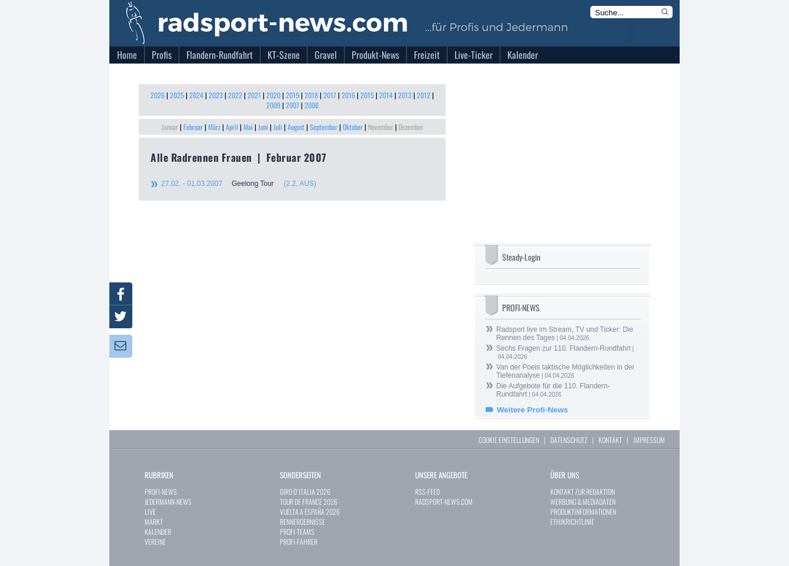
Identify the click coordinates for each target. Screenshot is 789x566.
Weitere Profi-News (532, 409)
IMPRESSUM (649, 440)
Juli (277, 127)
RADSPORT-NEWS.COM (444, 502)
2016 (348, 95)
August (296, 127)
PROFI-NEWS (161, 492)
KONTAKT (610, 440)
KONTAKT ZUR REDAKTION (582, 492)
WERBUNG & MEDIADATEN (583, 502)
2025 (177, 95)
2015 (367, 95)
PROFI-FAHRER (298, 542)
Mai (248, 127)
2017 (329, 95)
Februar (193, 127)
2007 (292, 105)
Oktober (353, 127)
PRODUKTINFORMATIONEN (583, 512)
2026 (158, 95)
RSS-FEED (427, 492)
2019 (292, 95)
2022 (235, 95)
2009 (273, 105)
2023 (216, 95)
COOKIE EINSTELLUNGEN (509, 440)
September (323, 127)
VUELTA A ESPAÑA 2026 (310, 512)
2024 (196, 95)
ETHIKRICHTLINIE (572, 522)
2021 (254, 95)
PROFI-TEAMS (297, 532)
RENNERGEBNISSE (302, 522)
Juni (263, 127)
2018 (311, 95)
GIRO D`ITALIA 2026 (305, 492)
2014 (386, 95)
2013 (405, 95)
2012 (423, 95)
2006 (312, 105)
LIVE (150, 512)
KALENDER (158, 532)
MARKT (154, 522)
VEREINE (155, 542)
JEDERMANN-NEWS (168, 502)
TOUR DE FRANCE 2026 (308, 502)
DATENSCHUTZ (568, 440)
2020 (273, 95)
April (232, 127)
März (214, 127)
